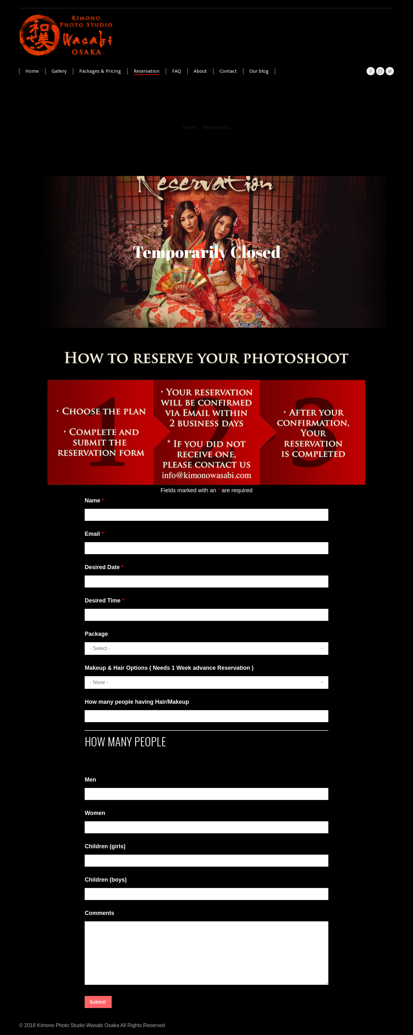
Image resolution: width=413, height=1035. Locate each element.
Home (190, 127)
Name (94, 500)
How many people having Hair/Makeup (137, 702)
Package (96, 634)
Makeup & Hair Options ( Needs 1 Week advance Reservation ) (169, 668)
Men (90, 779)
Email (94, 534)
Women (95, 813)
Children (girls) (105, 846)
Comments (99, 913)
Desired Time (104, 600)
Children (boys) (106, 880)
